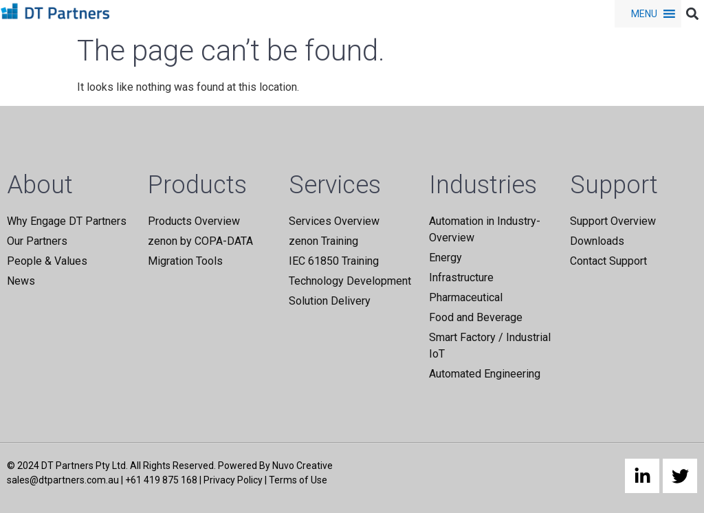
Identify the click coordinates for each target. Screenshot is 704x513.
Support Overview (613, 221)
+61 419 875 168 (161, 479)
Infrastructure (461, 277)
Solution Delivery (330, 300)
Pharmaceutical (466, 297)
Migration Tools (185, 261)
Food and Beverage (475, 317)
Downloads (597, 241)
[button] (644, 14)
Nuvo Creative (302, 465)
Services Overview (334, 221)
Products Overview (194, 221)
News (21, 280)
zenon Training (323, 241)
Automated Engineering (484, 373)
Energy (445, 257)
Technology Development (350, 280)
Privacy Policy (233, 479)
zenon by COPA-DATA (200, 241)
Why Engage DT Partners (66, 221)
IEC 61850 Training (334, 261)
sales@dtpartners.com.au (63, 479)
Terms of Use (298, 479)
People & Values (47, 261)
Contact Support (608, 261)
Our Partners (37, 241)
